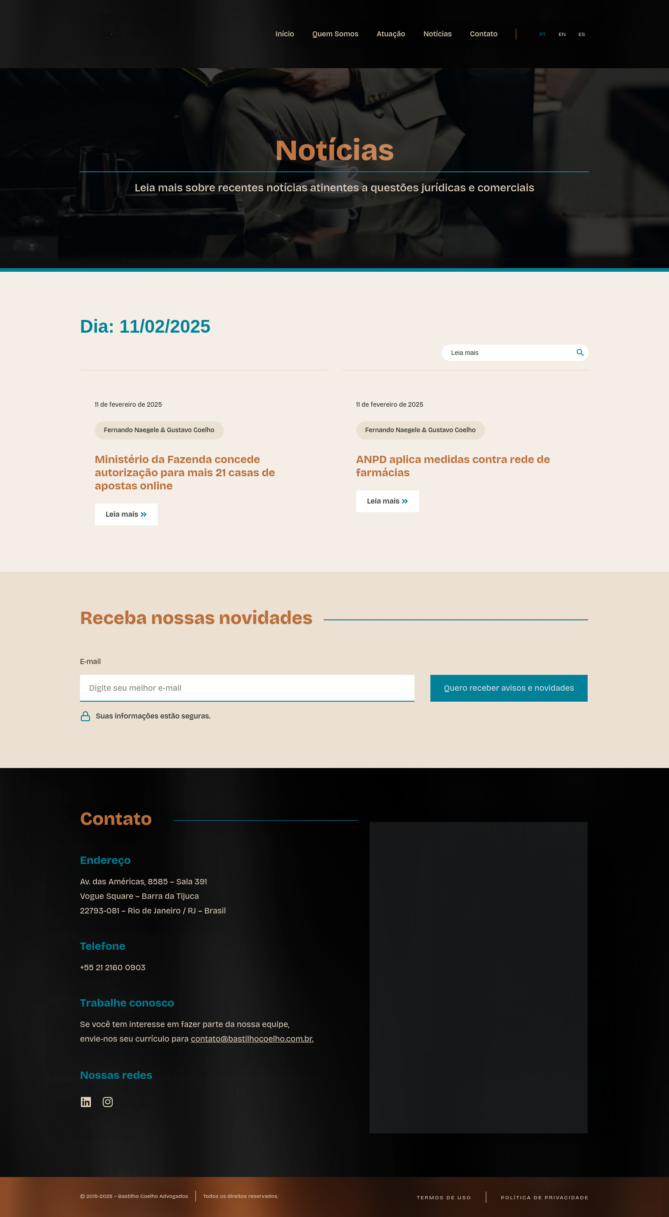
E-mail (90, 661)
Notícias (438, 34)
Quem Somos (335, 34)
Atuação (391, 34)
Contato (484, 34)
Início (284, 34)
